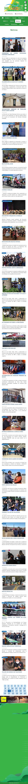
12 (20, 688)
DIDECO (5, 21)
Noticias (18, 21)
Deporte (4, 149)
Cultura (4, 38)
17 (16, 691)
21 (9, 693)
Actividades (9, 38)
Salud (23, 21)
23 (17, 693)
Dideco (22, 67)
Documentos (14, 24)
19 (24, 691)
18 (20, 691)
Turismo (12, 21)
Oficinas (21, 24)
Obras (3, 577)
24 (21, 693)
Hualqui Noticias (16, 38)
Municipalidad (14, 602)
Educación (4, 279)
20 (5, 693)
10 (12, 688)
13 (24, 688)
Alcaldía (7, 18)
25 (25, 693)
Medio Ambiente (6, 602)
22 (13, 693)
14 (5, 691)
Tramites (7, 24)
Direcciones (21, 18)
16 (12, 691)
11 (16, 688)
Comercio (4, 417)
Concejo (14, 18)
